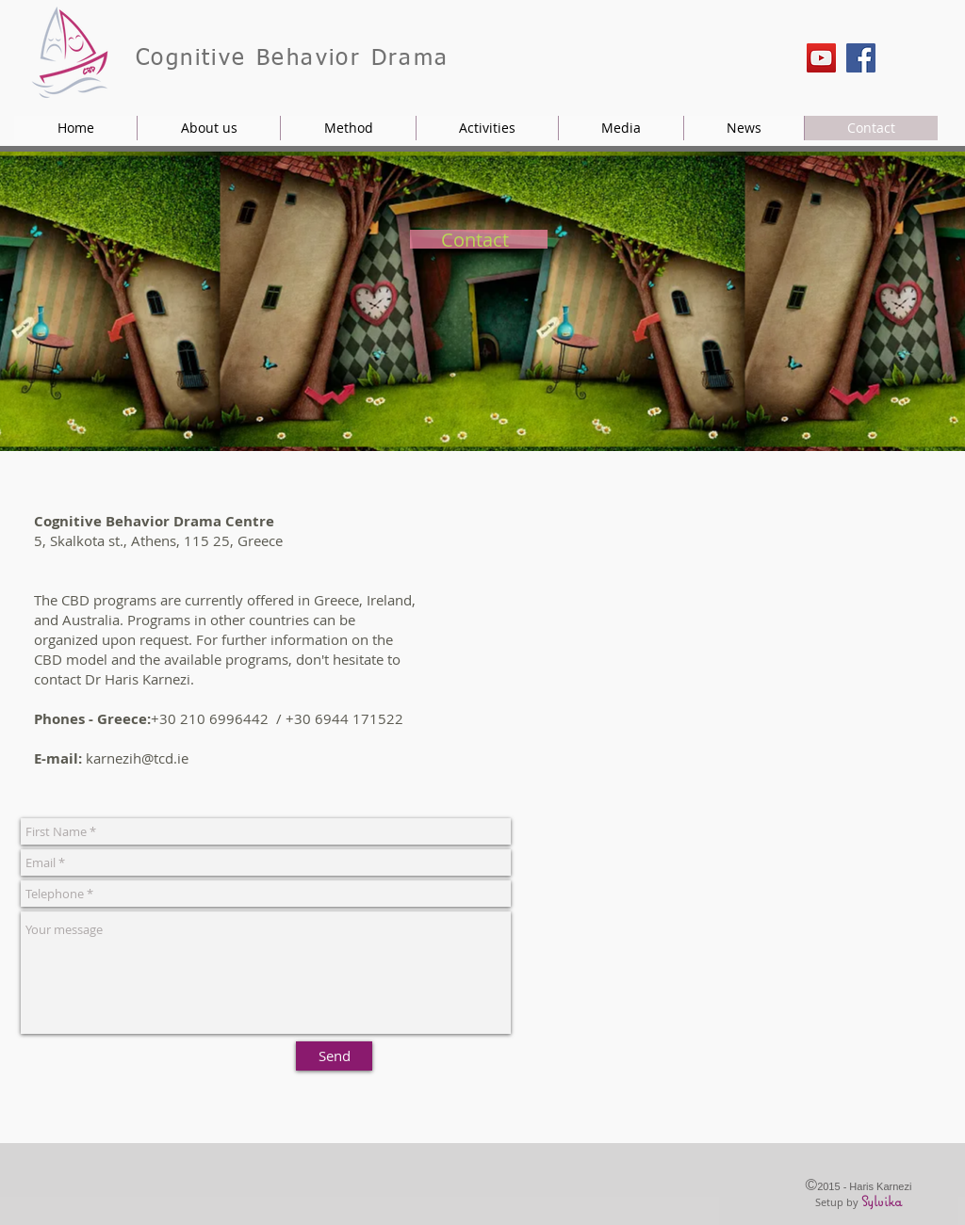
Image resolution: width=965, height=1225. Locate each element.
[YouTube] (821, 58)
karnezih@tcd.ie (137, 758)
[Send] (334, 1056)
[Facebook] (860, 58)
